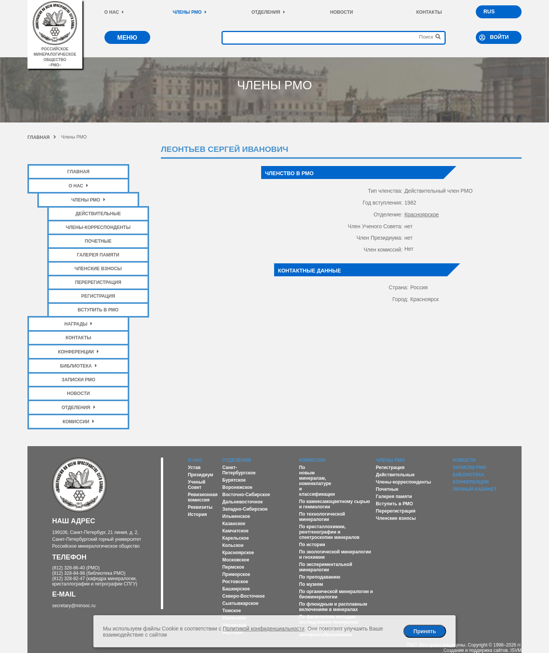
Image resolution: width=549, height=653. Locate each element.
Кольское (233, 545)
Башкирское (236, 589)
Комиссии (78, 421)
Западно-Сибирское (245, 509)
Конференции (78, 352)
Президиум (200, 474)
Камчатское (235, 531)
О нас (114, 12)
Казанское (234, 523)
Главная (41, 137)
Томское (231, 610)
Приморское (236, 574)
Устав (194, 467)
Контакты (429, 12)
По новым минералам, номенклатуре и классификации (317, 481)
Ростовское (235, 581)
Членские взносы (98, 268)
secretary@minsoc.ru (74, 605)
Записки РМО (78, 379)
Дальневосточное (242, 502)
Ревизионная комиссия (203, 497)
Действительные (98, 213)
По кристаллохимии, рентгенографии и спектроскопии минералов (329, 532)
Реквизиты (200, 507)
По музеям (311, 584)
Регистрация (98, 296)
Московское (235, 560)
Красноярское (422, 214)
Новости (341, 12)
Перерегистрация (98, 282)
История (197, 514)
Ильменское (236, 516)
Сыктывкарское (240, 603)
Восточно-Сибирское (246, 494)
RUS (489, 11)
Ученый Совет (196, 484)
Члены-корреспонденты (98, 227)
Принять (424, 631)
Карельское (235, 538)
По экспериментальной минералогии (325, 567)
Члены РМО (190, 12)
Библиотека (78, 366)
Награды (78, 324)
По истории (312, 544)
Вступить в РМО (98, 310)
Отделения (268, 12)
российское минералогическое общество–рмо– (55, 54)
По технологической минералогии (322, 516)
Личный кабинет (474, 489)
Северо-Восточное (243, 596)
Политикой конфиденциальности (263, 629)
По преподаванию (319, 577)
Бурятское (234, 480)
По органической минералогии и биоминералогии (336, 594)
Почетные (98, 241)
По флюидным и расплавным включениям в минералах (333, 606)
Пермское (233, 567)
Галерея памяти (98, 255)
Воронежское (237, 487)
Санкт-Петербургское (239, 470)
